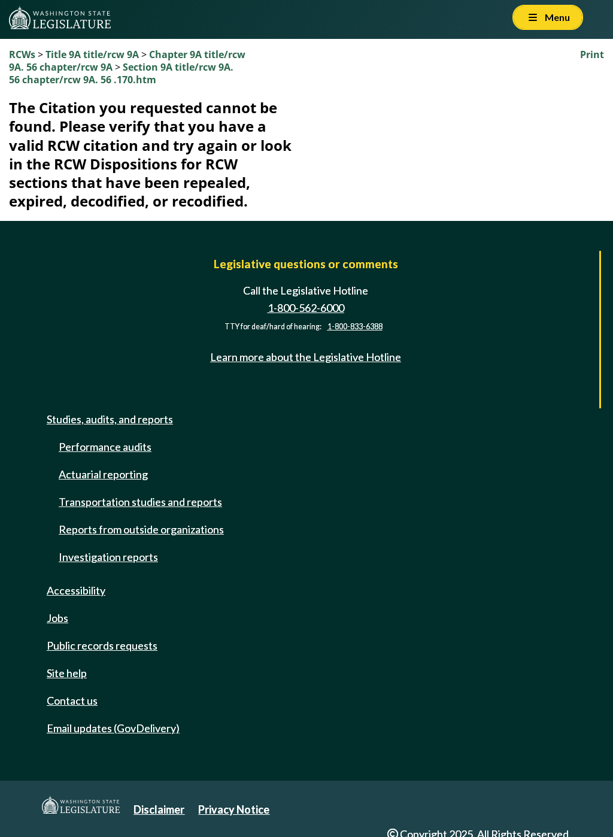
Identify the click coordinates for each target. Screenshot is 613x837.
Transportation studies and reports (140, 501)
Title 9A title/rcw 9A (92, 54)
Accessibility (76, 590)
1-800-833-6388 (355, 326)
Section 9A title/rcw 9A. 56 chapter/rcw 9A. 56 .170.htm (121, 73)
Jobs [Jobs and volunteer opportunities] (57, 617)
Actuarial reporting (103, 474)
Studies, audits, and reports (110, 419)
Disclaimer (158, 809)
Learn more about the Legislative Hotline (305, 356)
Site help (67, 673)
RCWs (22, 54)
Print (592, 54)
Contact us (72, 700)
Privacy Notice (233, 809)
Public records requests (102, 645)
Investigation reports (108, 556)
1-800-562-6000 (306, 307)
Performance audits (105, 446)
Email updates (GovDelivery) (113, 728)
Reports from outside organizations (141, 529)
